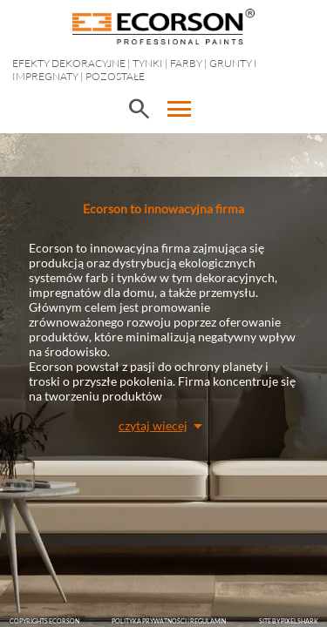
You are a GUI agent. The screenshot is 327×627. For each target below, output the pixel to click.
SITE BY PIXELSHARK (288, 620)
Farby (186, 63)
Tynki (148, 63)
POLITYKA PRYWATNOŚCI (149, 620)
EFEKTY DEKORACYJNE (69, 63)
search (139, 109)
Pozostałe (115, 76)
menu (179, 109)
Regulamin (208, 620)
